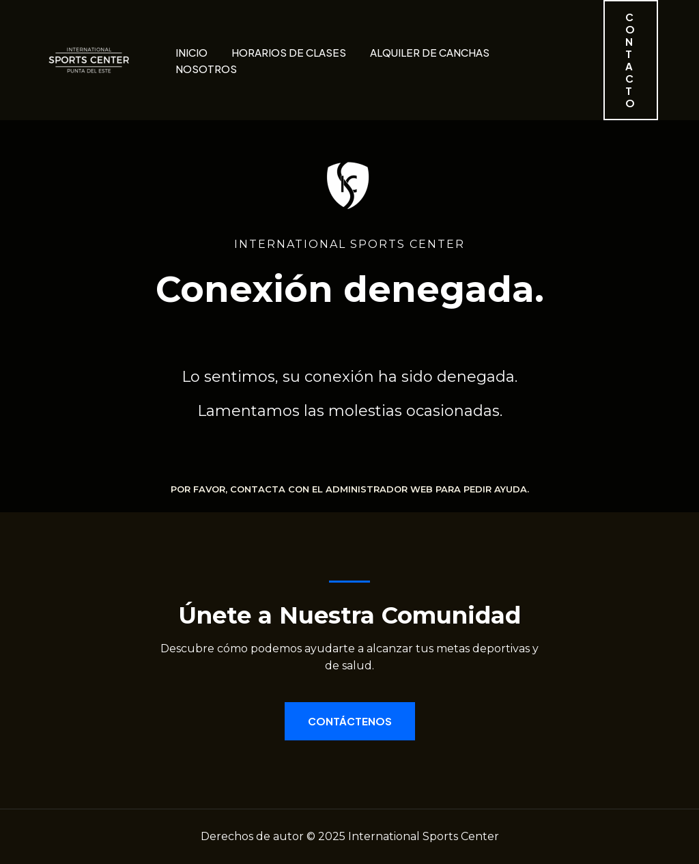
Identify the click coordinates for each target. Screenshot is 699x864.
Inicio (191, 52)
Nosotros (206, 68)
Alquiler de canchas (429, 52)
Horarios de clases (288, 52)
